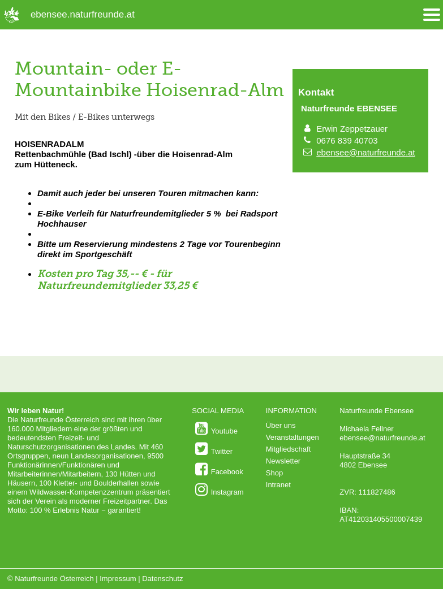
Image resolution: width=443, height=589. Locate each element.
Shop (274, 473)
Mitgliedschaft (288, 449)
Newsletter (283, 461)
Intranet (278, 484)
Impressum (118, 578)
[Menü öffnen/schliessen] (431, 14)
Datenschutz (162, 578)
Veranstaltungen (292, 437)
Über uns (281, 425)
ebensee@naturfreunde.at (365, 152)
